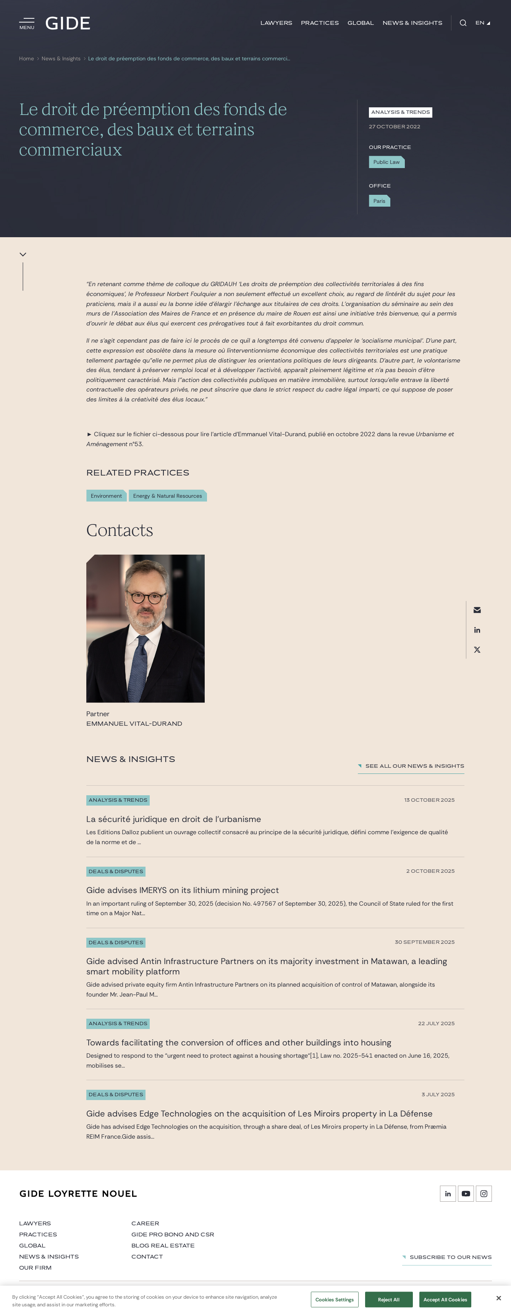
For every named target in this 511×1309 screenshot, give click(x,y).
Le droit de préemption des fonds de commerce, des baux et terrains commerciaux (190, 58)
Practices (320, 23)
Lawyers (276, 23)
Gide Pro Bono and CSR (172, 1235)
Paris (379, 200)
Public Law (387, 162)
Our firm (35, 1268)
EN (482, 23)
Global (361, 23)
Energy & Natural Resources (167, 496)
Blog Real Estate (163, 1246)
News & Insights (412, 23)
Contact (147, 1257)
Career (145, 1223)
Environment (106, 496)
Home (26, 58)
